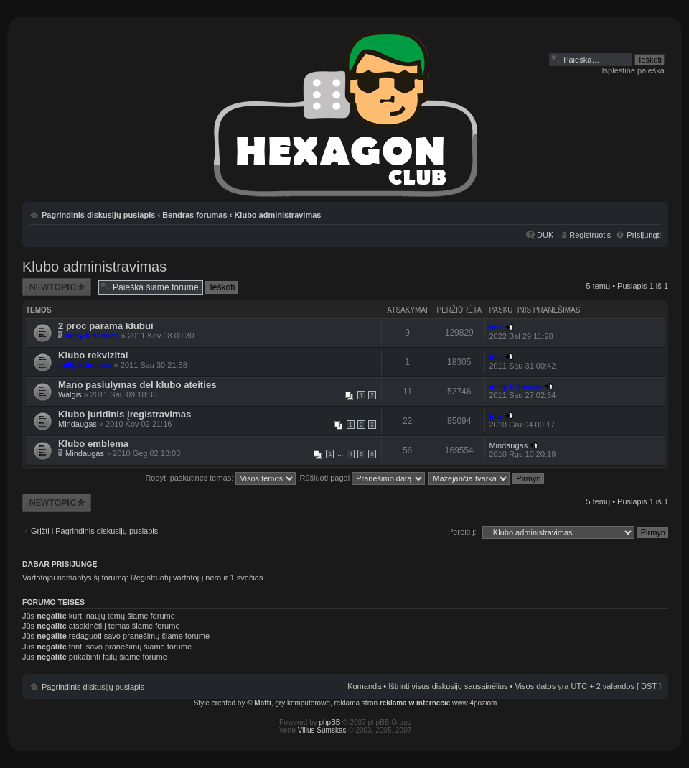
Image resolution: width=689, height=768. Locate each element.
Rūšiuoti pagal (362, 477)
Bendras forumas (194, 214)
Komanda (364, 686)
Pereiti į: (462, 531)
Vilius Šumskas (322, 730)
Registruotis (590, 235)
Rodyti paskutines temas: (220, 477)
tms (496, 327)
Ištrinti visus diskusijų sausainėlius (447, 686)
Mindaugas (77, 424)
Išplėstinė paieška (633, 70)
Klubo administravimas (277, 214)
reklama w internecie (415, 703)
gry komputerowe (302, 703)
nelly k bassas (92, 335)
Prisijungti (644, 235)
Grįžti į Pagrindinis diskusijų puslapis (94, 531)
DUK (545, 235)
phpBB (330, 722)
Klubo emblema (93, 443)
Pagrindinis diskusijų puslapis (98, 214)
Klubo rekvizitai (93, 355)
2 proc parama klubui (106, 325)
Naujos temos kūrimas (56, 287)
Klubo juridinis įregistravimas (124, 414)
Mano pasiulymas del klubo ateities (137, 384)
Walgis (70, 394)
